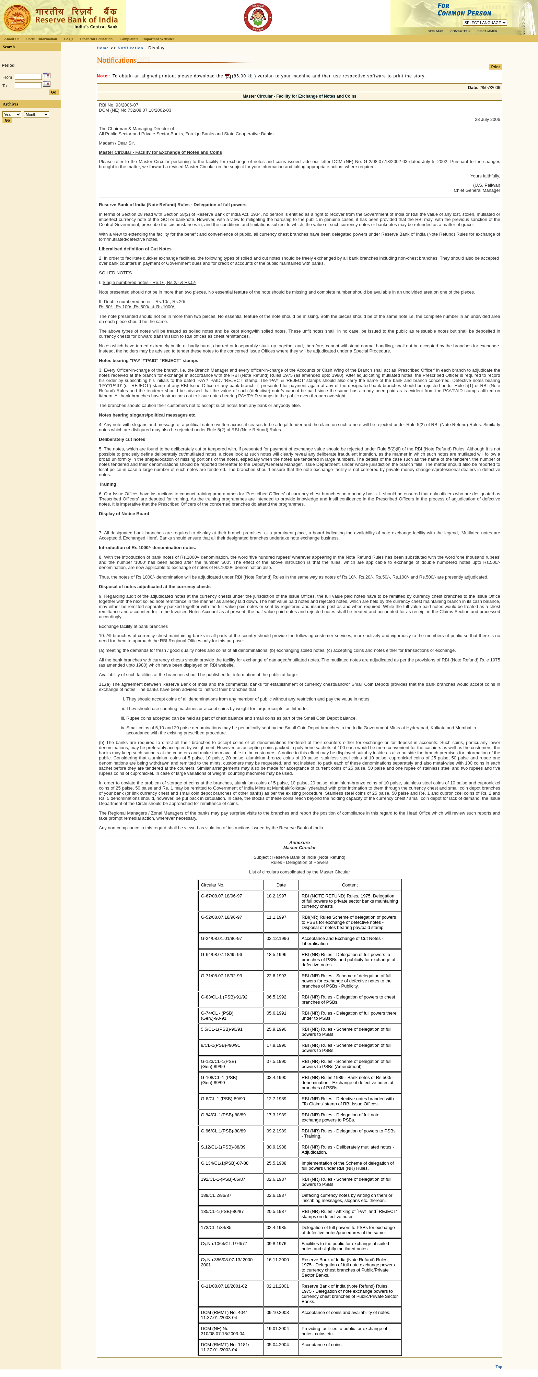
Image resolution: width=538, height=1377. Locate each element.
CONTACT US (460, 31)
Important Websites (158, 39)
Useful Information (41, 39)
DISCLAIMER (487, 31)
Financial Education (96, 39)
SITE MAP (435, 31)
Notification (130, 48)
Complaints (128, 39)
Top (498, 1361)
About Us (11, 39)
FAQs (68, 39)
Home (103, 48)
